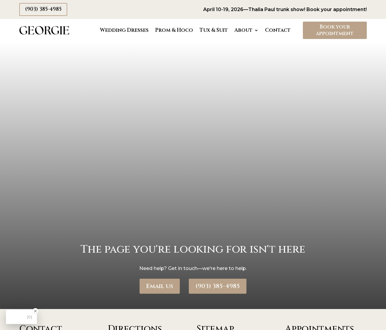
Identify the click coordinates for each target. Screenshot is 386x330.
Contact (278, 30)
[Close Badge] (35, 311)
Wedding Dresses (124, 30)
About (243, 30)
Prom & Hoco (174, 30)
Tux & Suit (214, 30)
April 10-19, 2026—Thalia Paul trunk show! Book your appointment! (285, 9)
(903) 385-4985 (43, 9)
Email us (159, 286)
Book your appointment (335, 30)
